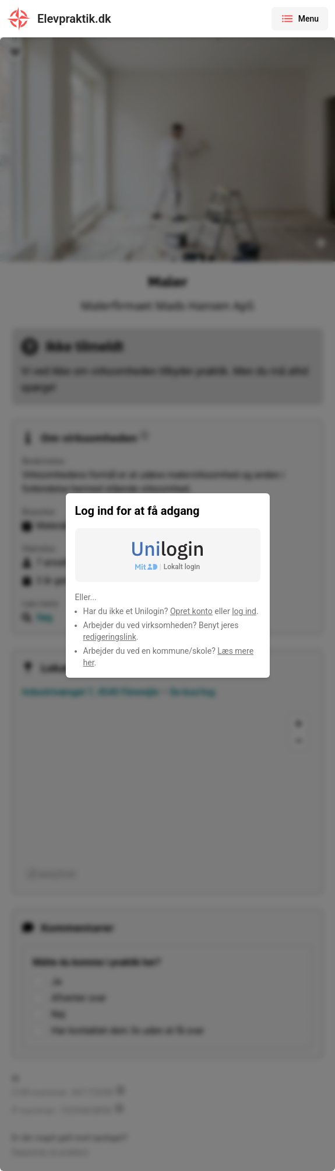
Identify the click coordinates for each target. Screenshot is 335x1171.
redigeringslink (109, 637)
